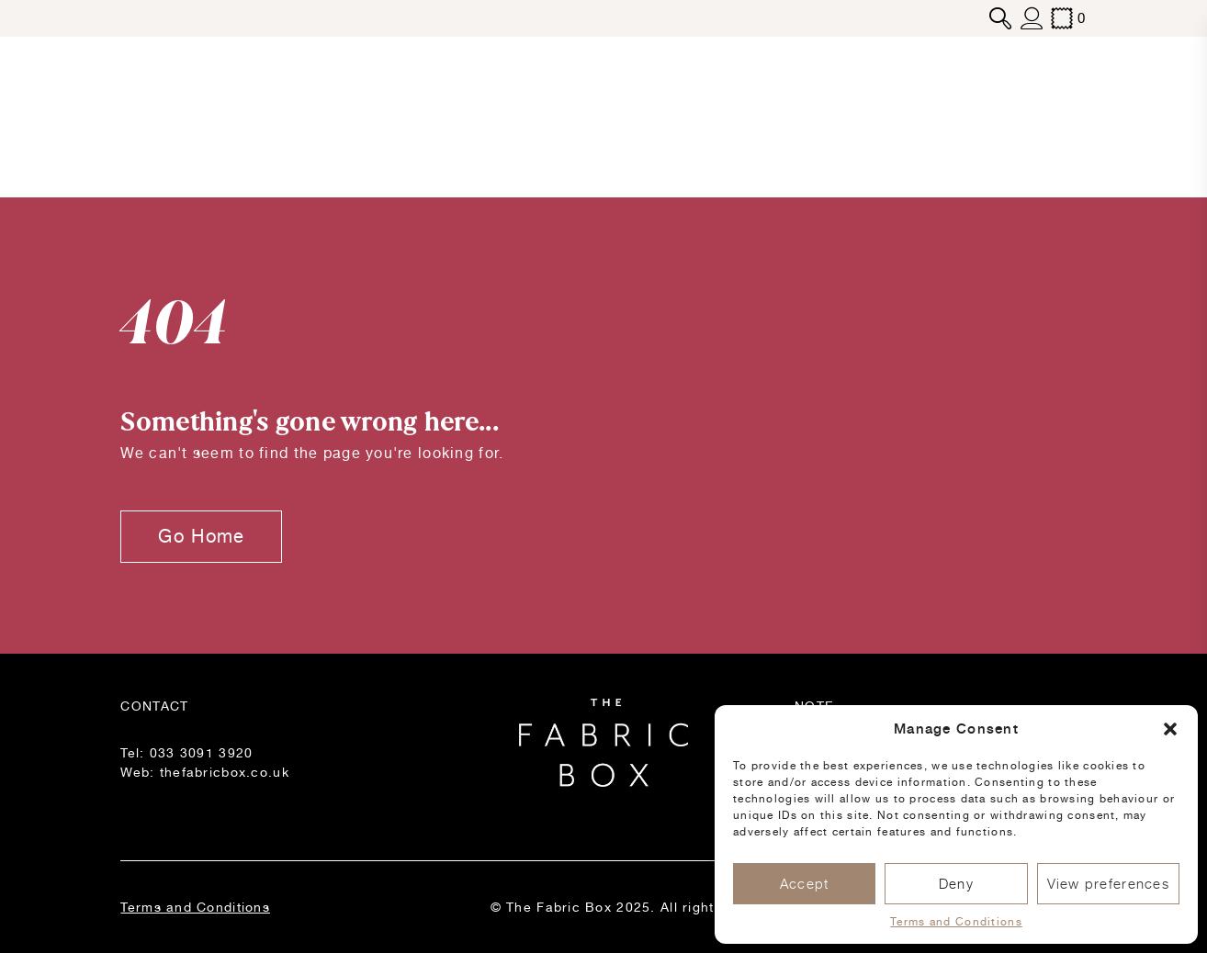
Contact (1054, 116)
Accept (804, 883)
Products (157, 116)
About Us (431, 116)
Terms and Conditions (956, 921)
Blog (277, 116)
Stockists (910, 116)
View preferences (1108, 883)
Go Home (201, 536)
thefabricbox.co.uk (224, 772)
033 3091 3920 (202, 753)
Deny (956, 883)
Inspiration (766, 116)
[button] (1170, 729)
